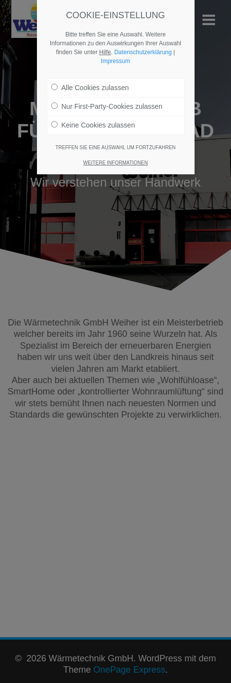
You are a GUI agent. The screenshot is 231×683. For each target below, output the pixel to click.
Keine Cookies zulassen (93, 125)
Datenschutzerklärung (143, 52)
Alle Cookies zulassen (90, 88)
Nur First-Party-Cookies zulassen (107, 106)
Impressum (115, 61)
